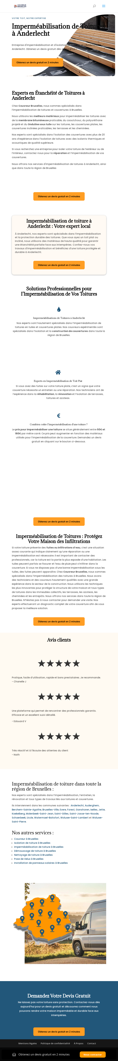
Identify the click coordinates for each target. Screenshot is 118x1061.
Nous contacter (93, 1054)
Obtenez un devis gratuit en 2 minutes (37, 62)
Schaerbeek (19, 817)
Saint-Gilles (61, 813)
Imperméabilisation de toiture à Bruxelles (38, 847)
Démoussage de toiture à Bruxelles (35, 851)
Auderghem (92, 805)
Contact (91, 1043)
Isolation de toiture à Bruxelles (32, 843)
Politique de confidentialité (55, 1043)
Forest (71, 809)
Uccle (30, 817)
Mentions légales (27, 1043)
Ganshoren (82, 809)
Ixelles (93, 809)
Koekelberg (18, 813)
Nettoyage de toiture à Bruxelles (33, 855)
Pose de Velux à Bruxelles (28, 859)
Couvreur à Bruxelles (26, 839)
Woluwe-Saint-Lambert (74, 817)
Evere (63, 809)
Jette (101, 809)
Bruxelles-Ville (50, 809)
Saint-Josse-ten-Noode (84, 813)
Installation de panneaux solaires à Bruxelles (41, 863)
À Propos (78, 1043)
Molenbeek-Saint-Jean (39, 813)
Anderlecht (77, 805)
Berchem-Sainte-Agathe (26, 809)
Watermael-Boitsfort (46, 817)
